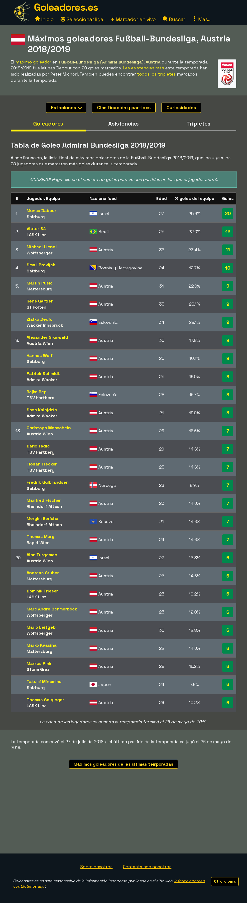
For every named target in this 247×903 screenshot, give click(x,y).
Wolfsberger (39, 253)
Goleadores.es (66, 7)
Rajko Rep (37, 391)
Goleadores (48, 123)
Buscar (174, 19)
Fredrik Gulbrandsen (48, 482)
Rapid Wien (38, 542)
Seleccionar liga (82, 19)
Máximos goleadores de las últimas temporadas (123, 764)
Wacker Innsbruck (45, 325)
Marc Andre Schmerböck (52, 609)
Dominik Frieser (42, 591)
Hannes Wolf (40, 355)
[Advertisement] (123, 818)
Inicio (44, 19)
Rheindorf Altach (44, 506)
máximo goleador (33, 62)
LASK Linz (36, 234)
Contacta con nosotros (147, 866)
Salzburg (36, 216)
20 (228, 213)
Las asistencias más (143, 68)
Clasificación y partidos (124, 107)
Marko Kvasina (42, 645)
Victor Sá (36, 228)
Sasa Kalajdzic (42, 409)
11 (228, 250)
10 (227, 268)
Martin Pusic (40, 283)
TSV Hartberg (41, 397)
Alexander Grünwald (47, 337)
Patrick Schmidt (43, 373)
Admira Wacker (42, 379)
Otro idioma (225, 881)
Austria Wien (40, 343)
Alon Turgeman (42, 554)
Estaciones (66, 107)
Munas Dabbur (41, 210)
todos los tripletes (156, 74)
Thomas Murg (41, 536)
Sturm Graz (38, 669)
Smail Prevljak (41, 264)
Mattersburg (39, 289)
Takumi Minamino (44, 681)
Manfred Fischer (44, 500)
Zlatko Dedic (39, 319)
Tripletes (198, 123)
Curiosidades (181, 107)
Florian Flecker (42, 464)
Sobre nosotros (96, 866)
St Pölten (36, 307)
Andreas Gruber (43, 572)
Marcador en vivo (133, 19)
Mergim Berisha (42, 518)
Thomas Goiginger (45, 699)
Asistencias (123, 123)
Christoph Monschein (49, 427)
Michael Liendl (42, 246)
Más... (201, 19)
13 (227, 232)
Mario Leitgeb (41, 627)
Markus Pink (39, 663)
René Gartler (40, 301)
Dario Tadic (38, 446)
